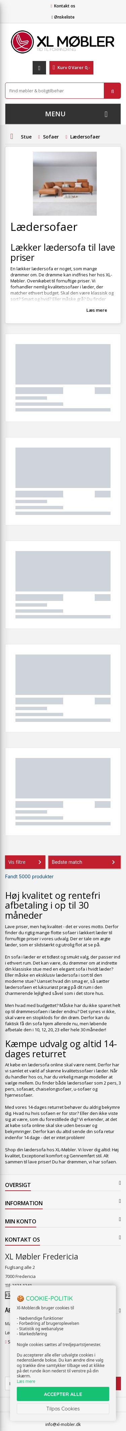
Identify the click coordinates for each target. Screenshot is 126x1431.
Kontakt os (64, 6)
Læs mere (96, 310)
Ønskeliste (62, 17)
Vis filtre (26, 862)
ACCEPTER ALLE (63, 1394)
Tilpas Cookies (63, 1408)
